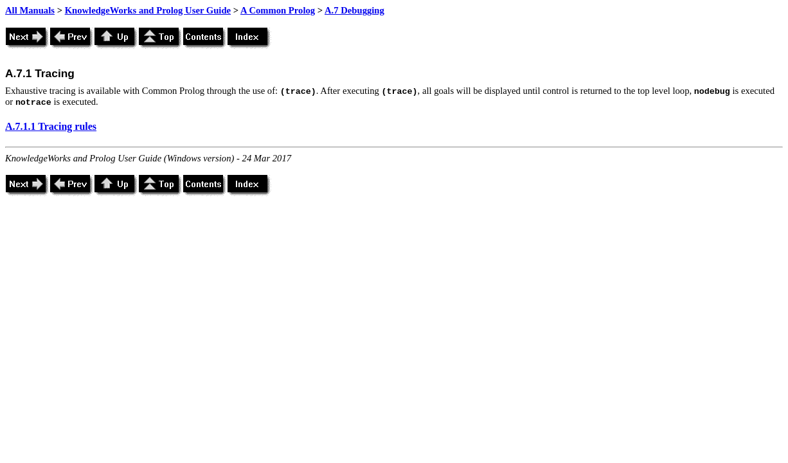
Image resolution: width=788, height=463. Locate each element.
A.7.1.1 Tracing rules (50, 126)
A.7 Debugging (354, 10)
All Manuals (30, 10)
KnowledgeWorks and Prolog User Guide (148, 10)
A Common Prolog (277, 10)
